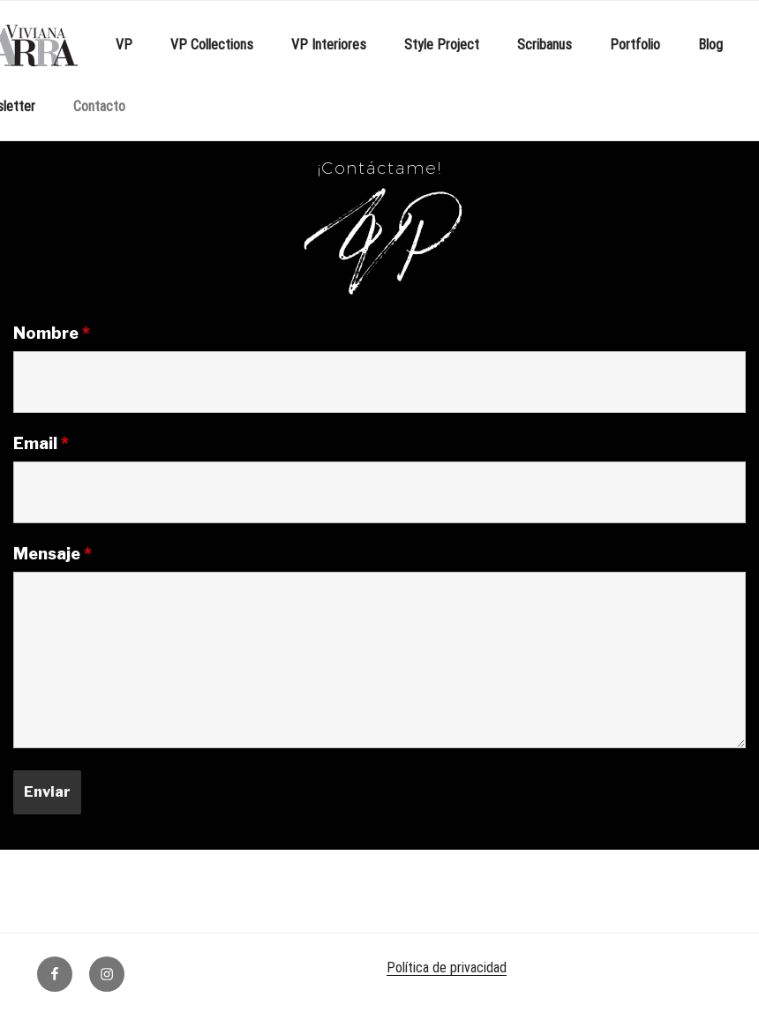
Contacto (99, 106)
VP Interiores (328, 44)
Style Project (441, 44)
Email (41, 444)
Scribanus (544, 44)
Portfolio (635, 44)
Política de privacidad (447, 967)
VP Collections (211, 44)
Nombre (51, 333)
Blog (710, 44)
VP (124, 44)
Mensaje (52, 554)
